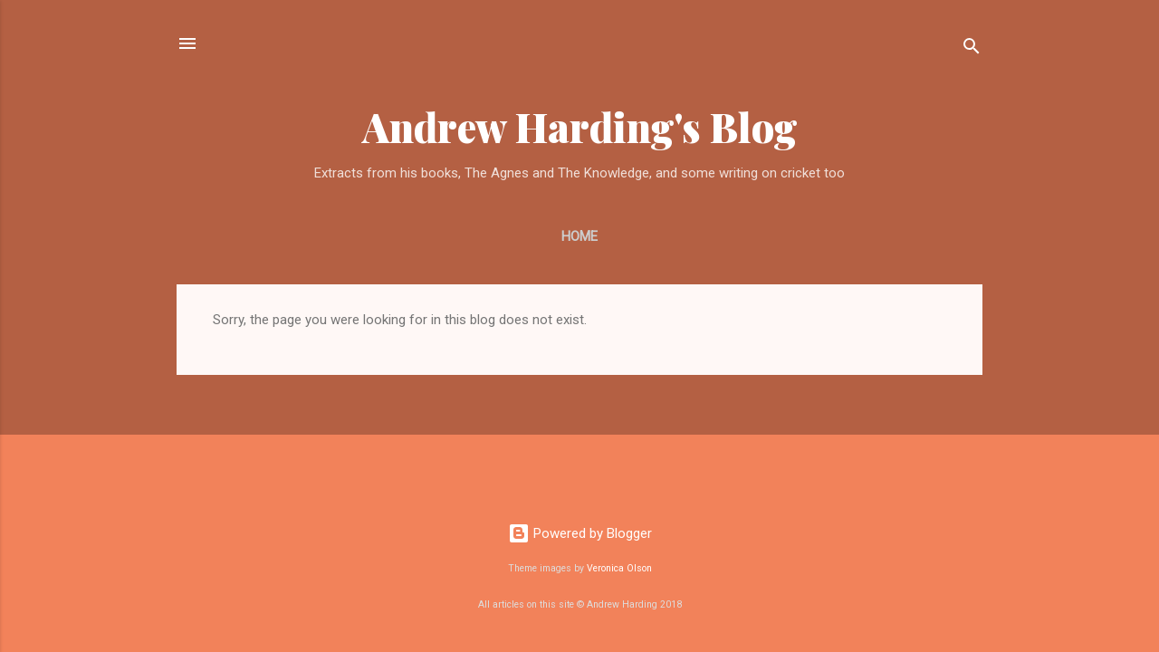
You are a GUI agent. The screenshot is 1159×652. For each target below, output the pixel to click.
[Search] (971, 49)
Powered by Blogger (580, 533)
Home (579, 236)
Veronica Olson (619, 568)
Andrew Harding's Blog (580, 126)
